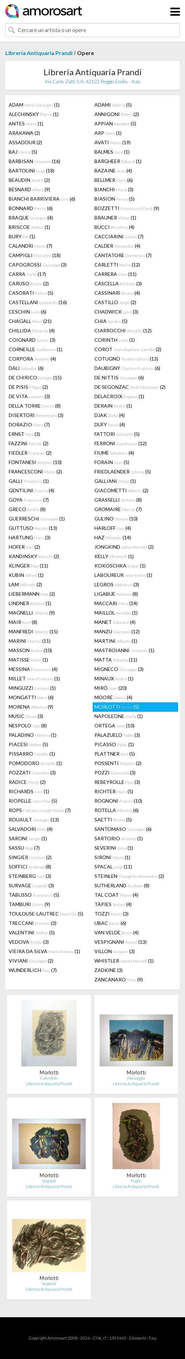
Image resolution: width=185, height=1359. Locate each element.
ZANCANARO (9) (118, 979)
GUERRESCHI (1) (37, 519)
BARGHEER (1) (117, 161)
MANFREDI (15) (33, 631)
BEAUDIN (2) (29, 180)
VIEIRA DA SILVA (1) (44, 951)
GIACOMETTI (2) (121, 490)
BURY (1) (22, 236)
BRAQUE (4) (31, 218)
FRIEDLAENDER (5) (122, 471)
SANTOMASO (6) (123, 829)
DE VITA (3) (29, 396)
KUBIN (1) (26, 575)
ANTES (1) (26, 123)
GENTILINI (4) (31, 490)
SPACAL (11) (113, 867)
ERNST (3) (24, 434)
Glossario (137, 1338)
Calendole (49, 1078)
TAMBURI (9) (29, 904)
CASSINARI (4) (117, 293)
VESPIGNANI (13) (120, 942)
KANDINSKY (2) (34, 556)
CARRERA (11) (115, 274)
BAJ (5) (23, 152)
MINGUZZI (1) (32, 688)
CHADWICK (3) (116, 312)
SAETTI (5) (113, 820)
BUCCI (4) (114, 227)
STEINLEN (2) (129, 876)
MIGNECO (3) (119, 669)
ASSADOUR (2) (25, 142)
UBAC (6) (110, 923)
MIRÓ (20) (110, 688)
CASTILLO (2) (115, 302)
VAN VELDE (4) (116, 932)
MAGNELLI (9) (32, 613)
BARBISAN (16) (34, 161)
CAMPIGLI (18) (35, 255)
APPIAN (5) (115, 123)
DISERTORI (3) (36, 415)
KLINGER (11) (28, 566)
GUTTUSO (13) (33, 528)
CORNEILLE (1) (35, 349)
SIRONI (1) (112, 857)
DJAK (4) (109, 415)
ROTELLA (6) (116, 810)
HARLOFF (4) (112, 528)
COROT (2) (127, 349)
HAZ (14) (112, 537)
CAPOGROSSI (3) (38, 265)
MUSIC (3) (26, 716)
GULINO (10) (116, 519)
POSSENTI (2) (117, 763)
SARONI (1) (28, 838)
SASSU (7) (24, 848)
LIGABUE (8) (116, 594)
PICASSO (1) (114, 744)
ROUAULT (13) (34, 820)
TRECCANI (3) (32, 923)
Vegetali (49, 1180)
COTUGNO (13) (126, 359)
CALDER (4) (117, 246)
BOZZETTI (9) (126, 208)
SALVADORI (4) (31, 829)
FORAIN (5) (111, 462)
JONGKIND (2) (124, 547)
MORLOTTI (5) (116, 707)
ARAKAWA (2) (24, 133)
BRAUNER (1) (115, 218)
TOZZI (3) (111, 914)
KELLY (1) (114, 556)
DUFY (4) (109, 424)
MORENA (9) (31, 707)
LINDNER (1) (30, 603)
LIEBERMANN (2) (32, 594)
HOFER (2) (24, 547)
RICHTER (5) (113, 791)
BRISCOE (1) (29, 227)
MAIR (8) (23, 622)
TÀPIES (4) (113, 904)
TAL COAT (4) (116, 895)
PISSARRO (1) (32, 754)
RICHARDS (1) (29, 791)
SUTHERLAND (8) (121, 885)
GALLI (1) (29, 481)
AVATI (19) (112, 142)
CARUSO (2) (29, 283)
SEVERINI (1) (113, 848)
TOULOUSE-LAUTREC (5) (46, 914)
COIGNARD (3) (32, 340)
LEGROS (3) (116, 584)
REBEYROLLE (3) (117, 782)
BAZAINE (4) (113, 170)
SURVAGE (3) (31, 885)
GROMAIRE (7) (118, 509)
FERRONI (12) (120, 443)
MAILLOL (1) (116, 613)
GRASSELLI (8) (118, 500)
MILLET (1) (34, 678)
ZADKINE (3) (108, 970)
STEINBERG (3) (30, 876)
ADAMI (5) (113, 105)
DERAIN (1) (113, 406)
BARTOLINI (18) (31, 170)
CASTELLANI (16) (38, 302)
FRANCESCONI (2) (35, 471)
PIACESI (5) (28, 744)
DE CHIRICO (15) (35, 377)
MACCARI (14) (116, 603)
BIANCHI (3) (113, 189)
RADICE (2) (27, 782)
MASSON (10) (30, 650)
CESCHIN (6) (27, 312)
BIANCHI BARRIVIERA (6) (42, 199)
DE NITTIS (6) (119, 377)
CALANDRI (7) (30, 246)
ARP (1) (108, 133)
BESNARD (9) (29, 189)
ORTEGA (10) (114, 725)
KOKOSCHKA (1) (120, 566)
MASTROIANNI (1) (124, 650)
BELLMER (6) (113, 180)
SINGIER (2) (30, 857)
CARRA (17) (27, 274)
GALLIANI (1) (115, 481)
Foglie (136, 1180)
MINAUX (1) (113, 678)
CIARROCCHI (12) (123, 330)
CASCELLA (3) (118, 283)
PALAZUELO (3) (117, 735)
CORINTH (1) (114, 340)
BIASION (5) (114, 199)
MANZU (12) (117, 631)
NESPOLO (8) (28, 725)
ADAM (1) (34, 105)
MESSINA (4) (33, 669)
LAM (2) (25, 584)
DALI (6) (26, 368)
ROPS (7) (40, 810)
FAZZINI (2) (28, 443)
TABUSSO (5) (34, 895)
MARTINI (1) (115, 641)
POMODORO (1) (35, 763)
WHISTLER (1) (124, 961)
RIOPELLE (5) (33, 801)
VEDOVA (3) (29, 942)
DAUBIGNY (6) (127, 368)
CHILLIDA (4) (32, 330)
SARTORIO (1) (118, 838)
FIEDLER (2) (30, 453)
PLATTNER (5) (114, 754)
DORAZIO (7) (29, 424)
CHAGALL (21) (30, 321)
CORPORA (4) (32, 359)
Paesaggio (136, 1078)
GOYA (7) (29, 500)
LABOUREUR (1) (123, 575)
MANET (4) (115, 622)
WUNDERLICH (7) (33, 970)
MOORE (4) (113, 697)
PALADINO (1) (32, 735)
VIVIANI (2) (31, 961)
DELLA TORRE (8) (35, 406)
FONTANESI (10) (35, 462)
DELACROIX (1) (119, 396)
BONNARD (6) (31, 208)
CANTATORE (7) (123, 255)
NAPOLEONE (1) (118, 716)
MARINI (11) (30, 641)
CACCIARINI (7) (119, 236)
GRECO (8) (27, 509)
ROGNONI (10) (118, 801)
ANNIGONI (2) (116, 114)
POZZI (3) (115, 772)
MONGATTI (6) (31, 697)
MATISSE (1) (28, 660)
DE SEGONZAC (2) (129, 387)
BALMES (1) (112, 152)
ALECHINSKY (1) (34, 114)
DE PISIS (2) (28, 387)
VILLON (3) (114, 951)
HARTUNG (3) (30, 537)
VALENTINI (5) (32, 932)
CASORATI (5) (31, 293)
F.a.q (152, 1338)
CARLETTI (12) (117, 265)
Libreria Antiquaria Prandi (38, 52)
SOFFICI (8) (30, 867)
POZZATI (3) (32, 772)
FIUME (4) (114, 453)
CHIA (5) (111, 321)
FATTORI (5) (117, 434)
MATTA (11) (115, 660)
